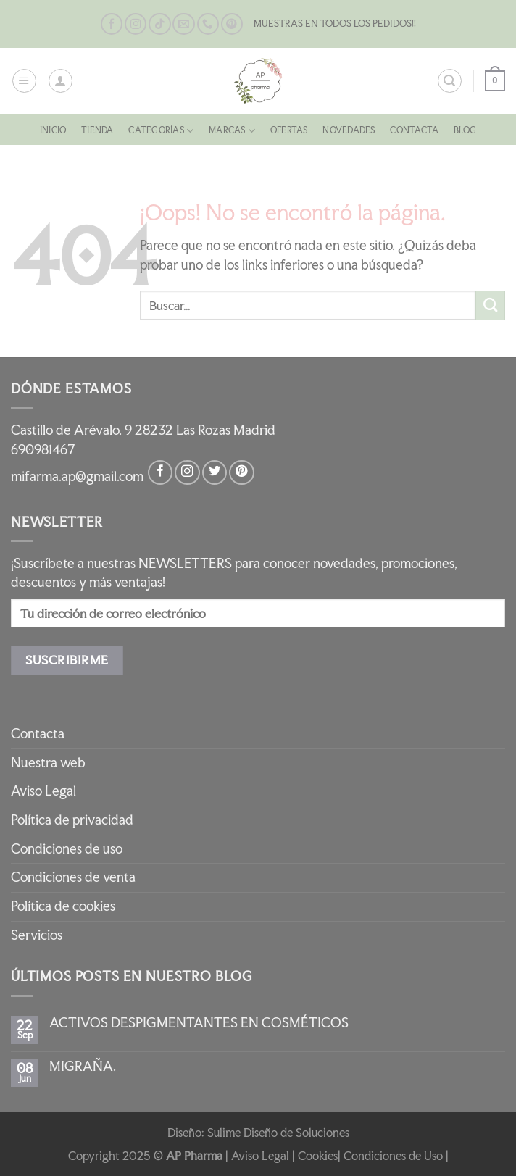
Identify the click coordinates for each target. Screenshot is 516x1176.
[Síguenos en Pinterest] (232, 24)
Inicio (35, 130)
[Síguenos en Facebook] (111, 24)
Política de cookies (63, 906)
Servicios (36, 935)
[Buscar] (449, 81)
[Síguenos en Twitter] (214, 472)
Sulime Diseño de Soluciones (278, 1132)
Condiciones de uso (66, 848)
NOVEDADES (357, 130)
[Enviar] (490, 305)
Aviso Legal (43, 790)
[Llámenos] (208, 24)
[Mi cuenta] (60, 81)
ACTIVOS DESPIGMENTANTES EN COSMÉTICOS (199, 1023)
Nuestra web (48, 762)
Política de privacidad (72, 819)
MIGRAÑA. (82, 1066)
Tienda (83, 130)
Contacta (428, 130)
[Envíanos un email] (183, 24)
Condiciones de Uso (393, 1155)
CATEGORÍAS (153, 131)
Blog (483, 130)
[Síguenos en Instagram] (135, 24)
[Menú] (24, 81)
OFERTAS (292, 130)
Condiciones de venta (73, 877)
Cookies (318, 1155)
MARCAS (229, 131)
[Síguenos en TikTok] (159, 24)
